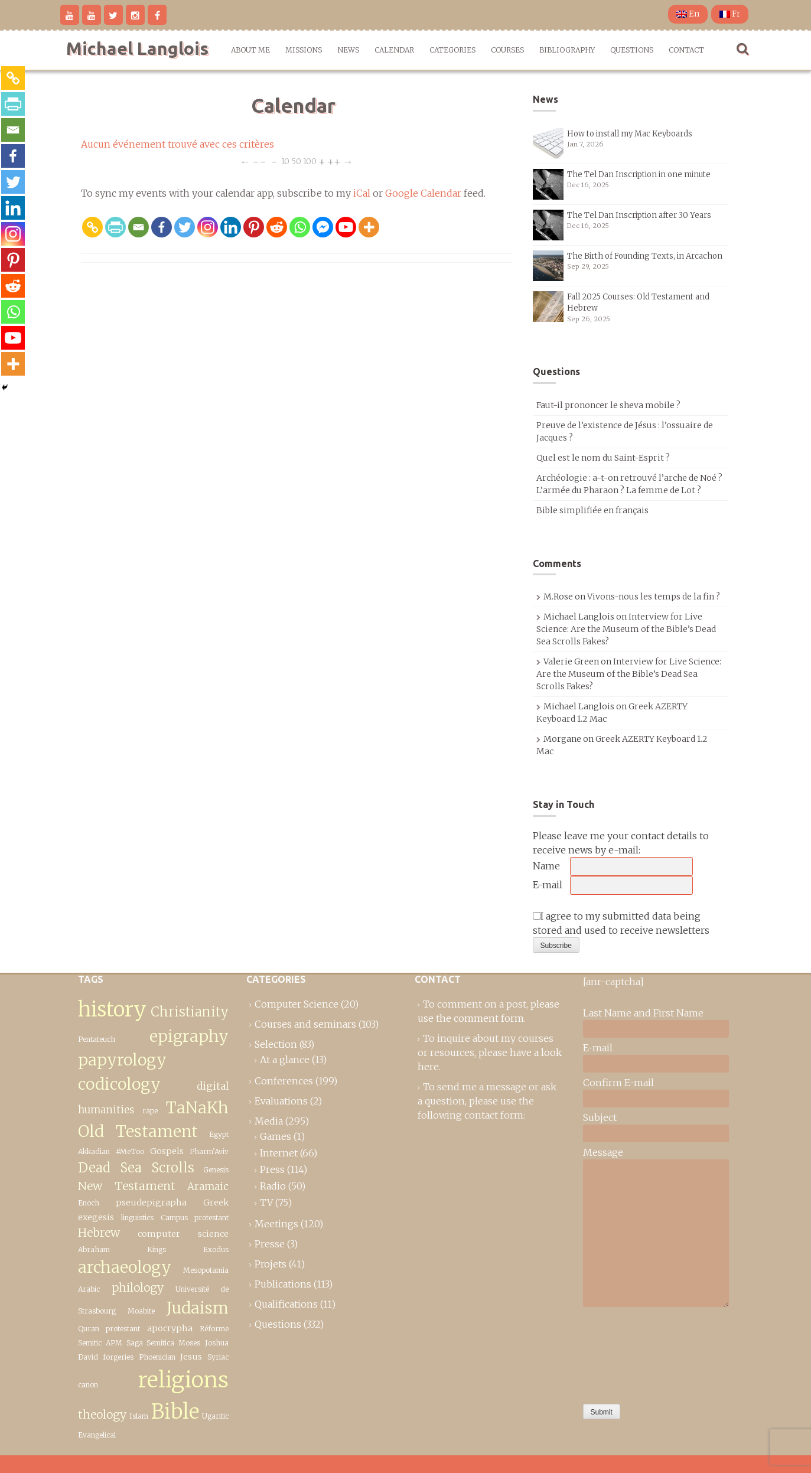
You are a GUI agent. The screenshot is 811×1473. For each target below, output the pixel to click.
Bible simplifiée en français (592, 510)
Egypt (219, 1134)
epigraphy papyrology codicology (153, 1060)
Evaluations (281, 1101)
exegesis (96, 1217)
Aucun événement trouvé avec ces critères (177, 144)
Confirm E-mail (618, 1083)
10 (285, 161)
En (687, 14)
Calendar (394, 49)
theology (102, 1414)
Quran (88, 1328)
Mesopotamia (206, 1270)
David (88, 1357)
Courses (507, 49)
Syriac (218, 1357)
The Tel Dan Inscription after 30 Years (639, 215)
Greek (216, 1202)
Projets (270, 1264)
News (348, 49)
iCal (361, 193)
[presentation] (631, 1352)
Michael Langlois (137, 48)
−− (259, 161)
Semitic (90, 1342)
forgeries (118, 1357)
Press (272, 1169)
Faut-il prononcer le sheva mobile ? (608, 405)
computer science (183, 1233)
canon (88, 1384)
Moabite (141, 1310)
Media (269, 1121)
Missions (303, 49)
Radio (273, 1186)
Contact (686, 49)
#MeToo (130, 1151)
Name (546, 866)
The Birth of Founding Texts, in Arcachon (644, 256)
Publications (283, 1284)
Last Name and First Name (643, 1013)
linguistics (137, 1217)
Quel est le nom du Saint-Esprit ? (603, 457)
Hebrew (99, 1233)
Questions (631, 49)
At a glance (285, 1059)
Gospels (167, 1151)
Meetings (276, 1224)
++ (334, 161)
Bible (175, 1411)
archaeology (124, 1267)
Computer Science (296, 1004)
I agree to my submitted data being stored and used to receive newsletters (621, 923)
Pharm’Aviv (209, 1151)
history (112, 1009)
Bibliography (567, 49)
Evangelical (97, 1434)
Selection (276, 1044)
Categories (452, 49)
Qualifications (286, 1304)
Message (603, 1152)
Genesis (216, 1169)
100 (310, 161)
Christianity (190, 1011)
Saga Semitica (150, 1342)
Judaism (198, 1308)
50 (296, 161)
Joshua (217, 1342)
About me (250, 49)
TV (266, 1202)
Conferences (284, 1081)
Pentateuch (96, 1039)
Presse (270, 1244)
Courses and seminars (305, 1024)
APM (114, 1342)
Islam (138, 1416)
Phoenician (157, 1357)
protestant (123, 1328)
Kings (156, 1249)
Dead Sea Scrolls (136, 1167)
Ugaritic (215, 1416)
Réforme (214, 1328)
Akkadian (94, 1151)
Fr (729, 14)
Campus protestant (195, 1217)
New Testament (126, 1186)
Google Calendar (423, 193)
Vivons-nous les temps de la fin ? (653, 596)
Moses (189, 1342)
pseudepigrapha (151, 1202)
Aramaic (208, 1186)
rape (150, 1110)
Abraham (94, 1249)
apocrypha (170, 1328)
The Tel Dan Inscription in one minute (639, 175)
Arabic (89, 1289)
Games (275, 1136)
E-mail (547, 885)
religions (183, 1379)
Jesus (191, 1356)
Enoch (88, 1202)
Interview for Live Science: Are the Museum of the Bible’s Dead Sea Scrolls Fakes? (626, 629)
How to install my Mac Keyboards (629, 134)
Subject (600, 1117)
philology (138, 1287)
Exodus (216, 1249)
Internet (279, 1153)
